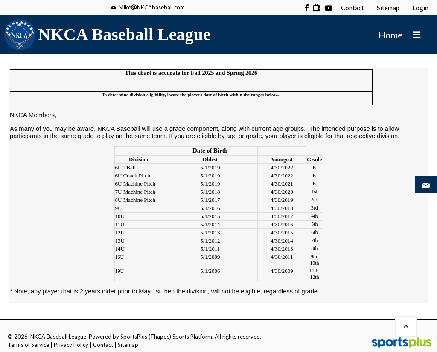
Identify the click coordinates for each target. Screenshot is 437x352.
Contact (103, 344)
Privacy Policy (71, 344)
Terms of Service (28, 344)
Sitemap (128, 344)
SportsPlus (133, 336)
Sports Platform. (192, 336)
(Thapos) (160, 336)
